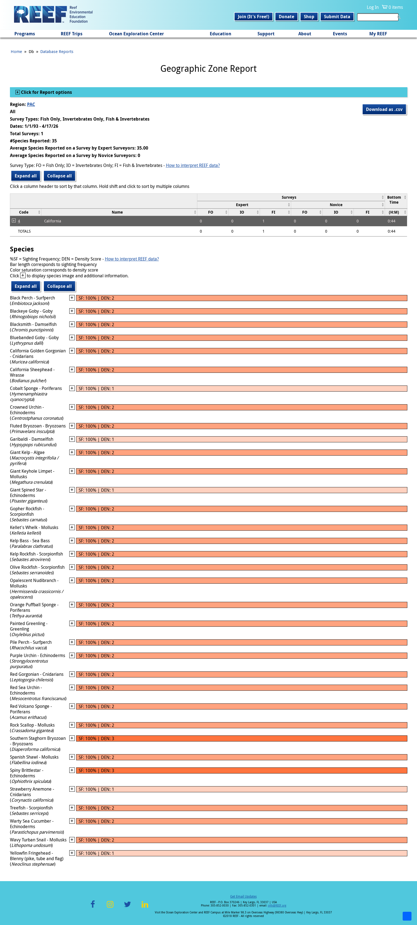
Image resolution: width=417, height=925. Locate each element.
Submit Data (337, 17)
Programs (24, 34)
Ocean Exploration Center (136, 34)
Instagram (110, 907)
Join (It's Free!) (253, 17)
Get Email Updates (243, 896)
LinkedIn (145, 907)
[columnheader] (291, 197)
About (304, 34)
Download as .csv (384, 109)
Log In (373, 7)
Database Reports (56, 51)
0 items (396, 7)
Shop (309, 17)
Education (220, 34)
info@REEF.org (277, 905)
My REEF (378, 34)
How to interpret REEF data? (193, 165)
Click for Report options (46, 92)
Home (16, 51)
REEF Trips (72, 34)
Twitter (127, 907)
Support (266, 34)
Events (340, 34)
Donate (286, 17)
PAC (31, 104)
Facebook (93, 907)
